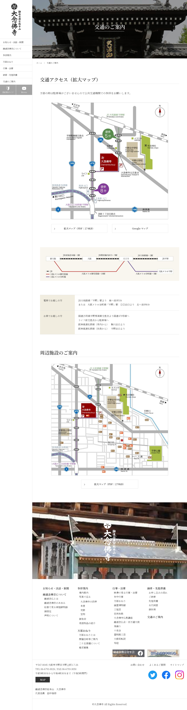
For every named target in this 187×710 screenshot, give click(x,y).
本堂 (82, 605)
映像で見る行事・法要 (125, 592)
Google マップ (140, 228)
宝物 (82, 614)
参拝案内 (7, 55)
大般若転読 (120, 638)
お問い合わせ (137, 664)
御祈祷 (152, 609)
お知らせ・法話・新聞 (13, 42)
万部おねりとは (87, 635)
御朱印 (82, 619)
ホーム (39, 62)
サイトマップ (177, 664)
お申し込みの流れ (158, 592)
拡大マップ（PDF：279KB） (109, 484)
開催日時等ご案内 (88, 639)
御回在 (47, 611)
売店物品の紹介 (87, 623)
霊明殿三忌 (120, 634)
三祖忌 (117, 609)
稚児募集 (83, 647)
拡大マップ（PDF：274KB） (79, 228)
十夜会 (117, 630)
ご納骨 (152, 596)
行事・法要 (8, 68)
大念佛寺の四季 (88, 601)
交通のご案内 (9, 81)
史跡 (82, 610)
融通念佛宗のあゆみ (54, 603)
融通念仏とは (51, 598)
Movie (24, 92)
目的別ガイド (8, 92)
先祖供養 (153, 601)
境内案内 (83, 592)
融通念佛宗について (12, 48)
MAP (42, 679)
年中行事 (118, 596)
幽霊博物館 (120, 605)
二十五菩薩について (89, 643)
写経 (116, 643)
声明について (51, 615)
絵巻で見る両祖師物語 (56, 607)
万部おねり (8, 61)
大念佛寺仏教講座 (123, 617)
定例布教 (118, 613)
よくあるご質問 (157, 664)
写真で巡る (85, 596)
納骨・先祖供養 (10, 74)
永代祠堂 (153, 605)
